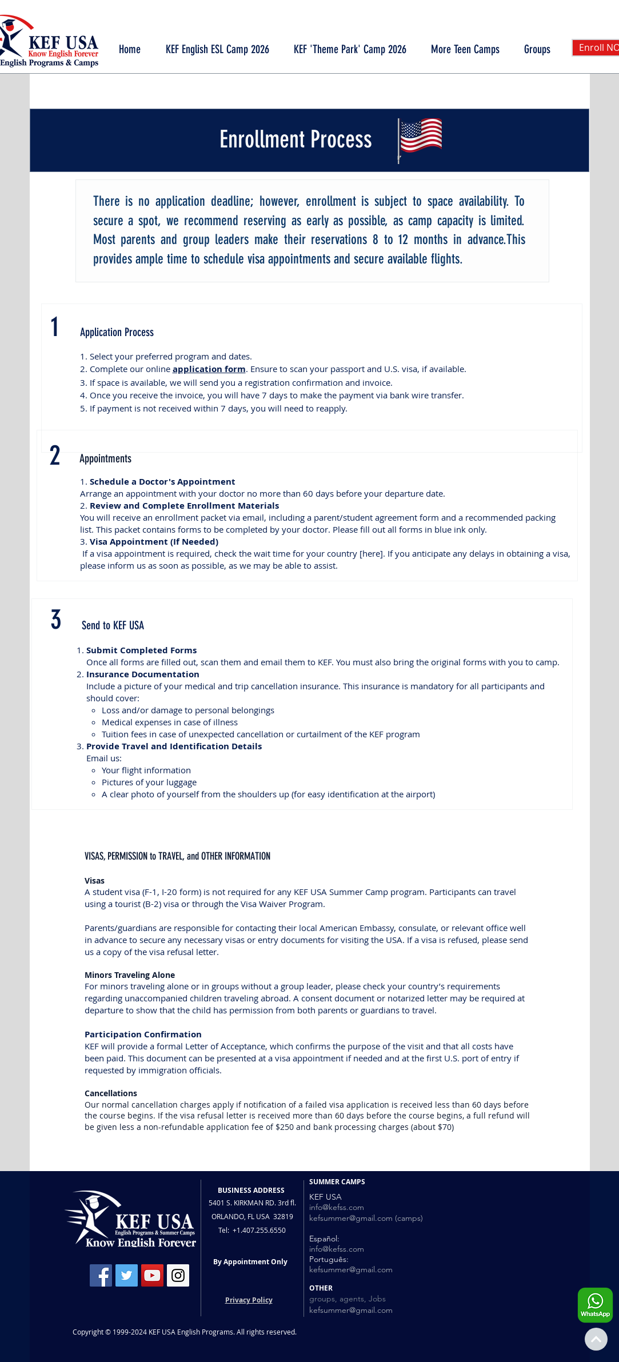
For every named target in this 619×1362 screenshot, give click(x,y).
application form (209, 369)
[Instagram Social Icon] (178, 1275)
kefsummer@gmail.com (351, 1269)
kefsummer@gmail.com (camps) (366, 1218)
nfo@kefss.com (337, 1249)
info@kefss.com (336, 1207)
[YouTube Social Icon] (152, 1275)
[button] (465, 49)
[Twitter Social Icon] (126, 1275)
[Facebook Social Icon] (101, 1275)
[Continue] (596, 1339)
